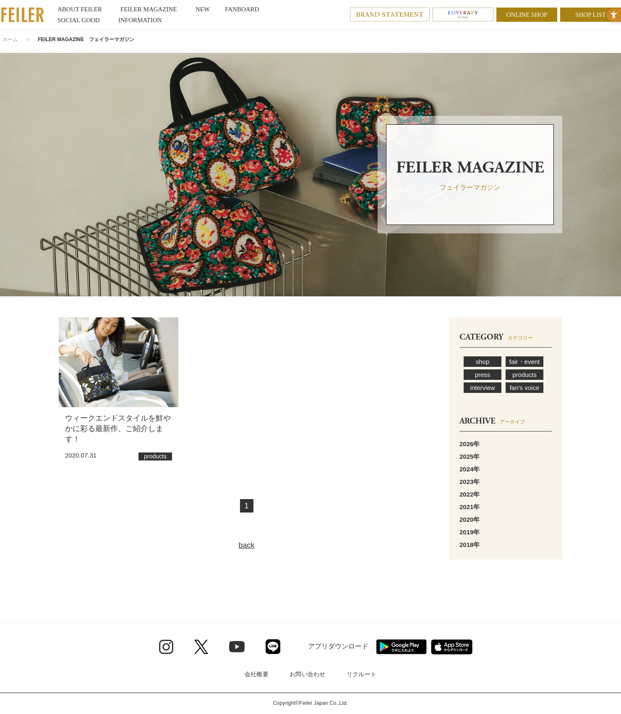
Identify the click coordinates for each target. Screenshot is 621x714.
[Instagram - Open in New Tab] (166, 647)
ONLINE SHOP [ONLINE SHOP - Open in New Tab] (527, 14)
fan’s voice (525, 387)
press (483, 374)
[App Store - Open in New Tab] (451, 646)
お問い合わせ (308, 674)
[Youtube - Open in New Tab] (237, 646)
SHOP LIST (590, 14)
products (524, 374)
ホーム (10, 39)
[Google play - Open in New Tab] (401, 646)
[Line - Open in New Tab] (273, 646)
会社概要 (257, 674)
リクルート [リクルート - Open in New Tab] (361, 674)
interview (482, 387)
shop (483, 361)
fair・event (524, 361)
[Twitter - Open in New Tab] (201, 647)
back (246, 545)
